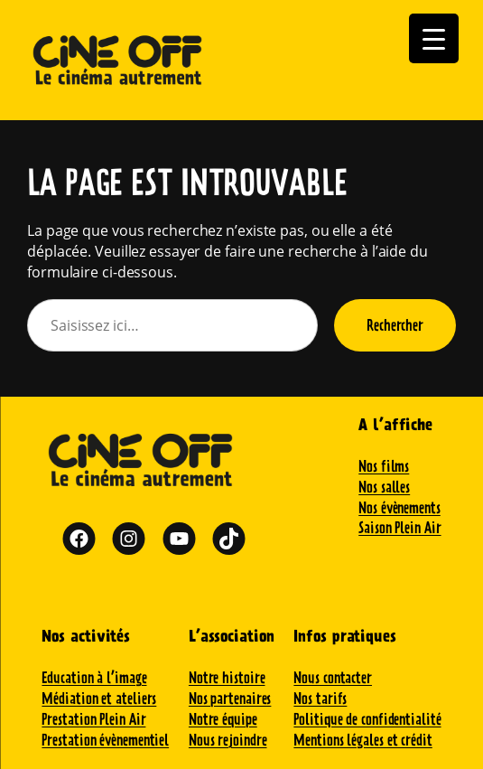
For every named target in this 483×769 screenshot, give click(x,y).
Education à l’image (94, 677)
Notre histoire (227, 677)
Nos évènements (399, 507)
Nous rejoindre (228, 739)
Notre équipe (223, 718)
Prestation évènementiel (105, 739)
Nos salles (384, 486)
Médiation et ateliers (99, 698)
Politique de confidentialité (367, 718)
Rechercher (395, 324)
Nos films (383, 465)
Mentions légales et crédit (362, 739)
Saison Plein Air (399, 527)
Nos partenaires (230, 698)
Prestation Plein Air (93, 718)
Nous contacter (332, 677)
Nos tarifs (320, 698)
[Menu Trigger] (434, 38)
